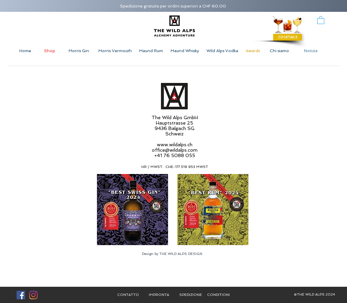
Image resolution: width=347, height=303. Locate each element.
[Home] (25, 51)
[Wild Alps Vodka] (222, 51)
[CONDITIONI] (218, 295)
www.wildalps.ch (174, 144)
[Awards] (253, 51)
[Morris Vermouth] (115, 51)
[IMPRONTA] (159, 295)
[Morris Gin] (78, 51)
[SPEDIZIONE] (190, 295)
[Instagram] (33, 295)
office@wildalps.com (175, 150)
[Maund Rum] (150, 51)
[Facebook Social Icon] (21, 295)
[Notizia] (310, 51)
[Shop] (50, 51)
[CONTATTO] (128, 295)
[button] (320, 20)
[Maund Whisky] (184, 51)
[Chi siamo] (279, 51)
